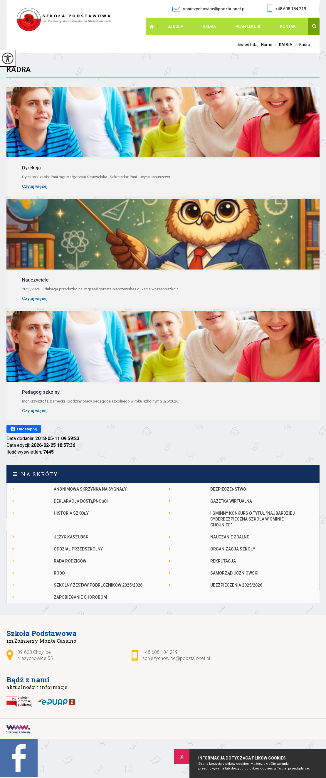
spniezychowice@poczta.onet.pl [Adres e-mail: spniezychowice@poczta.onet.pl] (176, 658)
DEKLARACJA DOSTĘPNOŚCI (81, 501)
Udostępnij (24, 429)
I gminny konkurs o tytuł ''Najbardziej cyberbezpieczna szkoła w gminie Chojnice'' (252, 519)
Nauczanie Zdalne (229, 537)
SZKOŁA (175, 26)
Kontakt (289, 26)
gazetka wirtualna (231, 501)
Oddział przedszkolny (78, 549)
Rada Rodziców (70, 561)
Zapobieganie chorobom (80, 597)
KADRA (209, 26)
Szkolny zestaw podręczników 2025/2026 (98, 585)
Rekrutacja (223, 561)
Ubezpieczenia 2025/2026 (236, 585)
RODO (59, 573)
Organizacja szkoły (232, 549)
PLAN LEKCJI (248, 26)
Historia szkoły (71, 513)
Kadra (18, 69)
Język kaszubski (72, 537)
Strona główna (155, 26)
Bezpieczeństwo (228, 489)
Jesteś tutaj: (248, 45)
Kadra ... (303, 45)
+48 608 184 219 (287, 9)
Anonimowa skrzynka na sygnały (90, 489)
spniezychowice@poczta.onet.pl (209, 8)
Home (266, 45)
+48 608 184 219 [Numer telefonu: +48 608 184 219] (160, 652)
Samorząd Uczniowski (234, 573)
